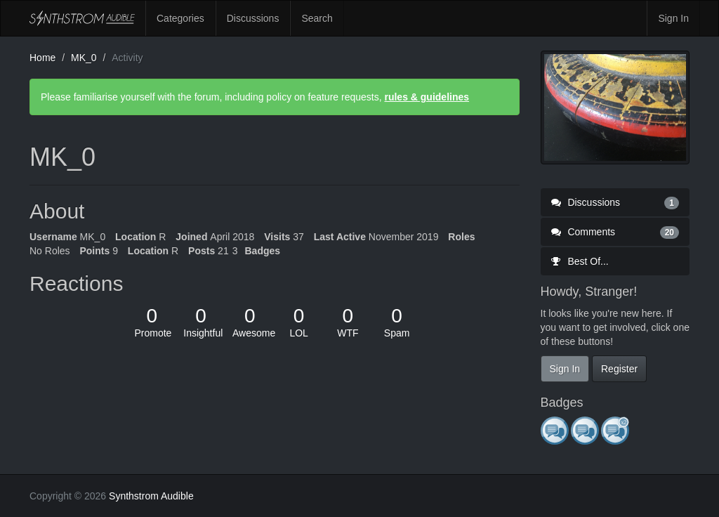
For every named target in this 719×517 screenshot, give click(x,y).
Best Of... (580, 261)
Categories (180, 18)
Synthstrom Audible (82, 18)
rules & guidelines (426, 97)
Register (619, 368)
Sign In (673, 18)
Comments (615, 232)
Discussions (253, 18)
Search (316, 18)
